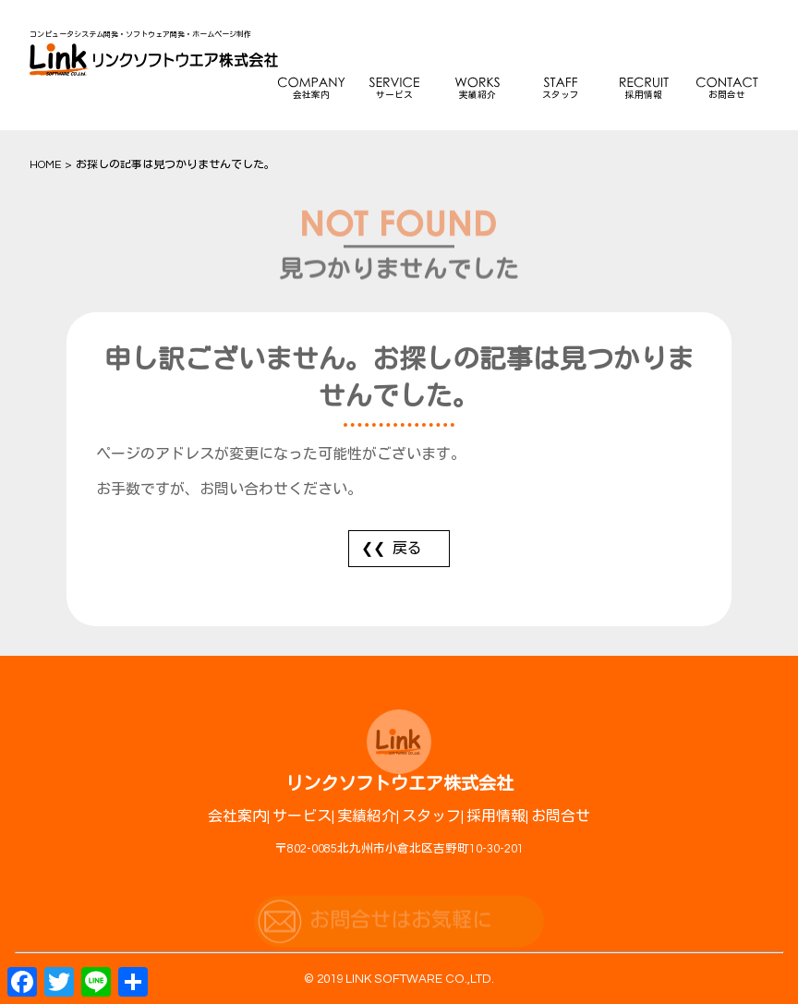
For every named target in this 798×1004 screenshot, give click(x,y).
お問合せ (726, 95)
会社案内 (311, 95)
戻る (407, 548)
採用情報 (643, 95)
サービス (394, 95)
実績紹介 (477, 95)
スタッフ (560, 95)
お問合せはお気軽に (400, 927)
